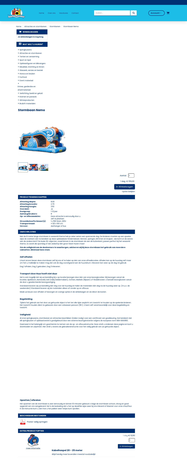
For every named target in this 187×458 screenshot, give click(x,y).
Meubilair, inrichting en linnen (32, 67)
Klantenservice (102, 425)
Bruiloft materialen (27, 103)
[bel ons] (176, 13)
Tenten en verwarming (29, 56)
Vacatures (63, 13)
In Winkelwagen (158, 48)
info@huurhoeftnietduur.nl (30, 430)
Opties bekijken (162, 53)
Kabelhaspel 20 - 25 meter (101, 328)
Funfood (23, 77)
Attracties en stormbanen (35, 26)
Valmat (90, 381)
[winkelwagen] (167, 13)
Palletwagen (93, 364)
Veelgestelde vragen (105, 422)
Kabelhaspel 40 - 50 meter (101, 346)
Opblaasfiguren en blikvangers (32, 63)
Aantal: (157, 37)
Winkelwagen (30, 31)
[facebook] (20, 437)
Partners (61, 422)
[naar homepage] (16, 13)
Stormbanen (55, 26)
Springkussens (25, 50)
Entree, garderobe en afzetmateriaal (26, 88)
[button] (59, 59)
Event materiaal (26, 80)
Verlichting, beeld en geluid (31, 93)
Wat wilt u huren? (31, 44)
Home (41, 13)
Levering (99, 418)
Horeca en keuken (27, 74)
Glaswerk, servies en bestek (31, 70)
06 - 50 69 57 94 (26, 427)
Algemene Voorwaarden (107, 432)
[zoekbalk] (112, 13)
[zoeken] (133, 13)
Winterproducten (27, 100)
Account (155, 13)
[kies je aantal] (166, 333)
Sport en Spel (25, 60)
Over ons (51, 13)
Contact (75, 13)
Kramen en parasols (28, 97)
